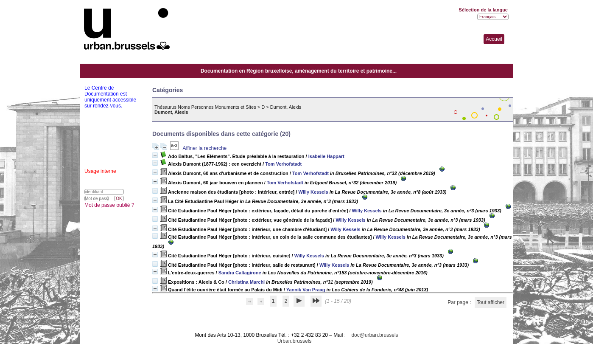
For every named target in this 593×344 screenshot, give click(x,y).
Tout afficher (490, 302)
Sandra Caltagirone (239, 272)
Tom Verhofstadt (283, 163)
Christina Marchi (246, 282)
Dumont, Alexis (285, 107)
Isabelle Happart (326, 156)
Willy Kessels (313, 192)
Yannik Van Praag (305, 289)
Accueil (494, 39)
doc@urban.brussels (374, 335)
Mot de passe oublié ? (109, 205)
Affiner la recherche (204, 148)
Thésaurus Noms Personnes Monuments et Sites (205, 107)
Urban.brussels (294, 341)
